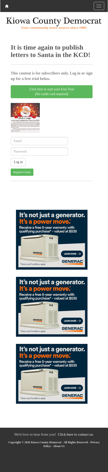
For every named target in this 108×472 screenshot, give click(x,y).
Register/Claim (22, 172)
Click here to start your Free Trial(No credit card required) (51, 91)
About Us (59, 446)
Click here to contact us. (76, 434)
